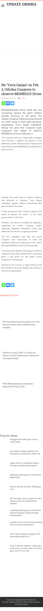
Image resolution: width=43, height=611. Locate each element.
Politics (23, 98)
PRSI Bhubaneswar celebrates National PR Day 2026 (18, 385)
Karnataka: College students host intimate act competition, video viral (25, 452)
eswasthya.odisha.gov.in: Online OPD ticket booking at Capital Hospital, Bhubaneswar (25, 513)
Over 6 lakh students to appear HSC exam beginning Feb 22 (25, 535)
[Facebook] (8, 103)
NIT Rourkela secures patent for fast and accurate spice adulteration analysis (21, 324)
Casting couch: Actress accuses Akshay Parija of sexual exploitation (26, 523)
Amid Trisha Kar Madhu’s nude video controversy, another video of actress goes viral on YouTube (26, 548)
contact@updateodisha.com (24, 599)
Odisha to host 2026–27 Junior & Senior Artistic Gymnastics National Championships (21, 355)
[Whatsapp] (4, 103)
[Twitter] (12, 103)
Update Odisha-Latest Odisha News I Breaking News (24, 603)
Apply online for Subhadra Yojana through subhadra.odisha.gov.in (24, 464)
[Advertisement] (21, 30)
